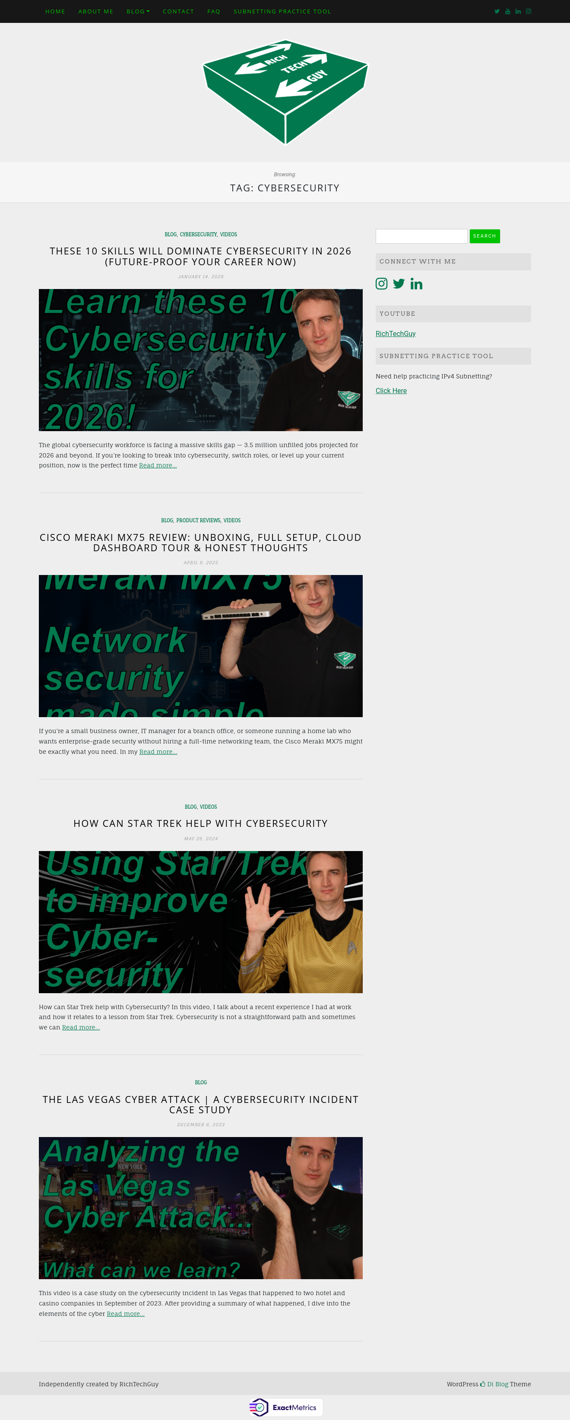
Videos (228, 235)
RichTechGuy (396, 334)
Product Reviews (198, 521)
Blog (136, 11)
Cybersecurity (198, 235)
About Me (96, 11)
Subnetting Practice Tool (283, 11)
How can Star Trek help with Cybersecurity (200, 822)
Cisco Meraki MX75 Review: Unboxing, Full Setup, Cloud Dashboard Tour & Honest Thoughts (201, 542)
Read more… (158, 465)
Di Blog (494, 1384)
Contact (178, 11)
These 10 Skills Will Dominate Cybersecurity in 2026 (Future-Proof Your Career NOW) (201, 255)
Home (55, 11)
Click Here (391, 391)
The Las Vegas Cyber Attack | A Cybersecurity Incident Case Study (201, 1104)
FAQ (214, 11)
